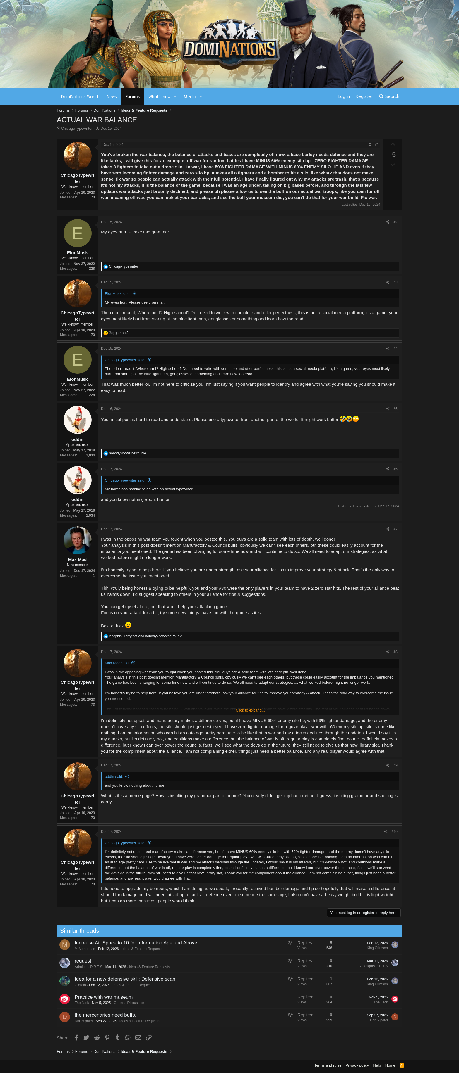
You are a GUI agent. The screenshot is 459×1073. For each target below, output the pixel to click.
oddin (77, 439)
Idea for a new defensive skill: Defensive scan (119, 979)
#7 (396, 529)
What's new (159, 96)
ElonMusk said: (118, 293)
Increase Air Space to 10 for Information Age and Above (130, 943)
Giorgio (74, 985)
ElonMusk (77, 252)
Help (377, 1065)
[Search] (389, 96)
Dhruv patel (78, 1021)
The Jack (76, 1003)
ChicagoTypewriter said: (125, 360)
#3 (396, 282)
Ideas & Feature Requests (136, 949)
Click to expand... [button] (250, 710)
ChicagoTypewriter (77, 128)
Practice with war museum (98, 997)
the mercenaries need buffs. (99, 1015)
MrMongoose (79, 949)
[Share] (369, 144)
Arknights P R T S (83, 967)
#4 (396, 349)
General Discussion (123, 1003)
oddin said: (114, 776)
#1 (377, 145)
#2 (396, 222)
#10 (395, 832)
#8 (396, 652)
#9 (396, 765)
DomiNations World (79, 96)
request (77, 961)
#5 (396, 409)
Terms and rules (327, 1065)
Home (390, 1065)
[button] (175, 96)
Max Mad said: (117, 663)
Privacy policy (357, 1065)
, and (145, 636)
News (112, 96)
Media (190, 96)
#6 (396, 469)
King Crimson (371, 948)
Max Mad (77, 559)
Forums (133, 96)
